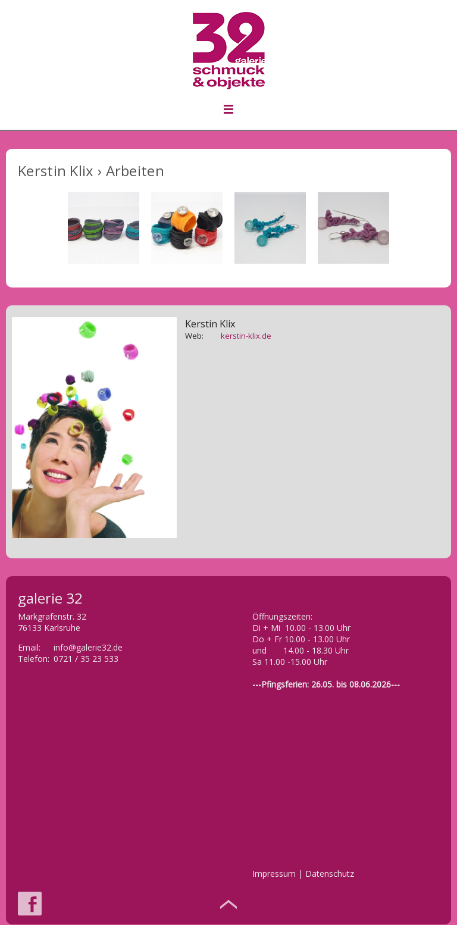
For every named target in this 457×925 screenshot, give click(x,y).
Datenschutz (329, 873)
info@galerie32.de (88, 647)
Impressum (274, 873)
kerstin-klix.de (246, 335)
